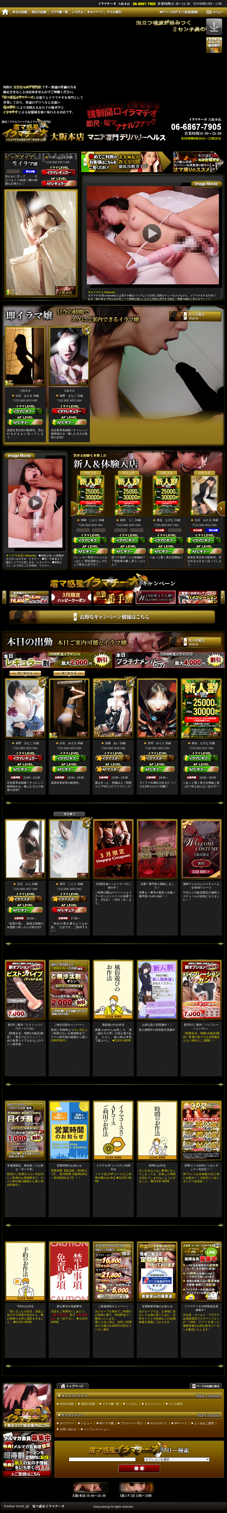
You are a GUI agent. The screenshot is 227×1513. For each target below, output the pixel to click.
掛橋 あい (112, 743)
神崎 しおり (89, 520)
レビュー (86, 1423)
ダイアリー (67, 1423)
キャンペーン (153, 1404)
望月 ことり (68, 884)
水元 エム (24, 884)
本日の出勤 (67, 1404)
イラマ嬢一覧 (110, 1404)
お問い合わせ (68, 1429)
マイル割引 (176, 1404)
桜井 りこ (127, 520)
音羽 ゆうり (156, 743)
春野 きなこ (68, 395)
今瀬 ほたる (57, 157)
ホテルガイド (158, 1423)
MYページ (180, 1423)
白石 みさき (24, 395)
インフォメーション (96, 1429)
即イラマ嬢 (107, 1423)
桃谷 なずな (165, 520)
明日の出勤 (88, 1404)
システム (131, 1404)
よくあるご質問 (204, 1423)
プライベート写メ (132, 1423)
